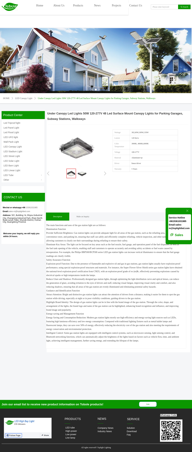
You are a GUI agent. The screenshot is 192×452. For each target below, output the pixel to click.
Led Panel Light (11, 127)
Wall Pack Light (11, 142)
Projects (116, 5)
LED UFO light (11, 137)
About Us (58, 5)
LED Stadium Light (13, 151)
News (97, 5)
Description (57, 216)
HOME (6, 98)
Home (39, 5)
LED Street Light (12, 156)
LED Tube (23, 175)
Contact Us (135, 5)
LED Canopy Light (23, 98)
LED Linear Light (12, 170)
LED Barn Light (11, 165)
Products (78, 5)
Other (23, 180)
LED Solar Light (11, 161)
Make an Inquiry (82, 216)
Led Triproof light (12, 123)
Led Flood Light (11, 132)
